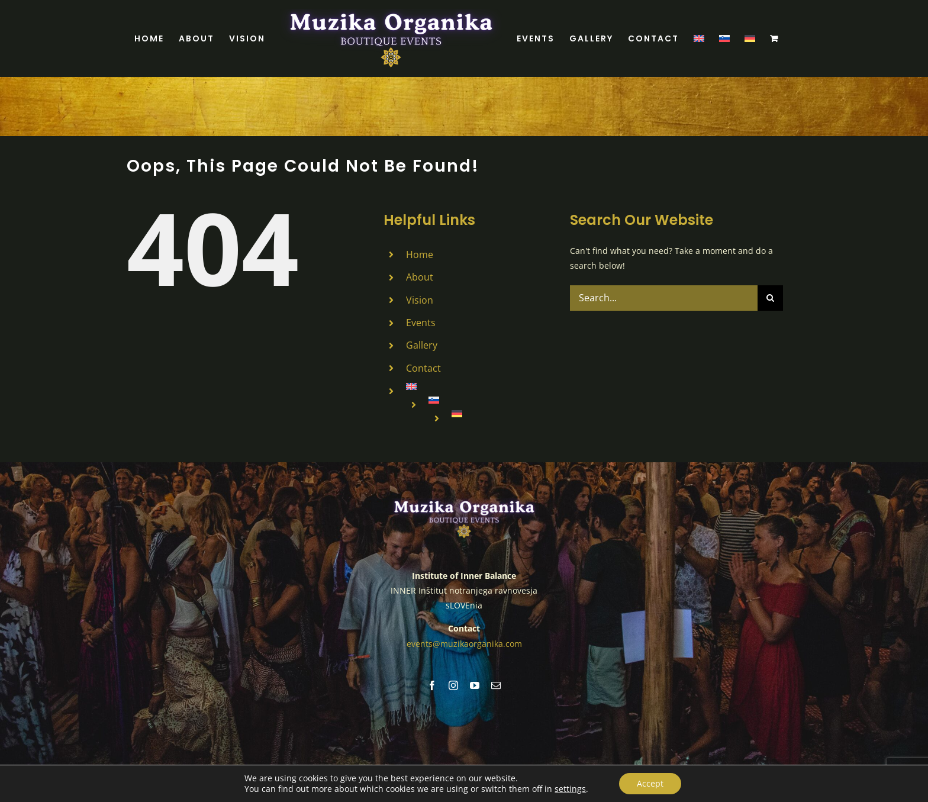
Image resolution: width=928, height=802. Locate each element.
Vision (419, 300)
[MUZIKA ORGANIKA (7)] (464, 501)
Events (421, 322)
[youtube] (474, 685)
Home (419, 254)
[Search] (770, 298)
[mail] (496, 685)
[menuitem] (699, 38)
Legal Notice (514, 769)
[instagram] (453, 685)
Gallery (421, 345)
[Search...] (664, 298)
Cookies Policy (566, 769)
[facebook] (432, 685)
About (419, 277)
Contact (423, 368)
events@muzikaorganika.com (464, 643)
